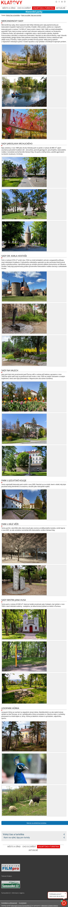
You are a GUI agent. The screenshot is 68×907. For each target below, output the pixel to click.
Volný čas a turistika (13, 834)
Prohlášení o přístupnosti (9, 903)
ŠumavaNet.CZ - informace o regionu (12, 893)
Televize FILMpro (6, 876)
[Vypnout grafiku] (59, 1)
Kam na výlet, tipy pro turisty (17, 837)
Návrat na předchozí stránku (36, 823)
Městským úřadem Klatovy (49, 906)
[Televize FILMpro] (10, 871)
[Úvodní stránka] (56, 1)
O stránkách (22, 903)
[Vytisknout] (65, 1)
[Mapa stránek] (62, 1)
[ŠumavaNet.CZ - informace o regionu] (10, 888)
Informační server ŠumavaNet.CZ (21, 906)
